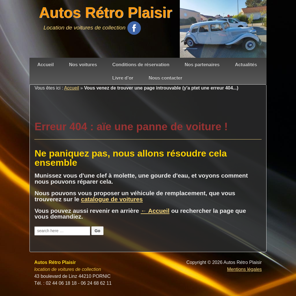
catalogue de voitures (112, 199)
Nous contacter (165, 77)
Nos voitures (83, 64)
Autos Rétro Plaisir (105, 12)
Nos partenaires (202, 64)
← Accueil (155, 210)
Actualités (246, 64)
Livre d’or (122, 77)
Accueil (45, 64)
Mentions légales (244, 269)
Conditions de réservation (140, 64)
